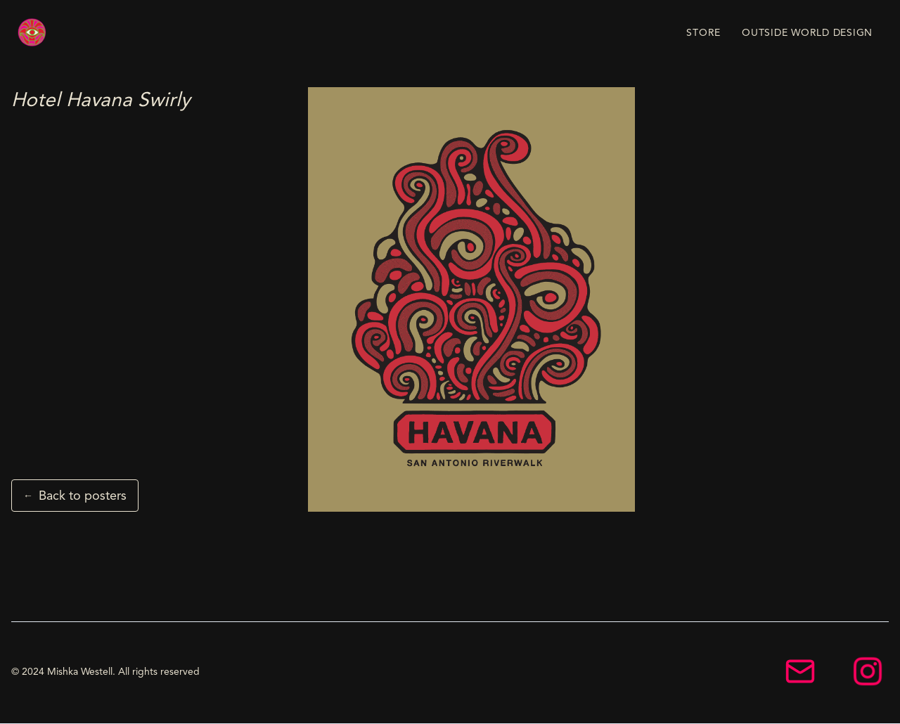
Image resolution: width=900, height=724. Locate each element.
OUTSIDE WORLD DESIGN (807, 32)
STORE (703, 32)
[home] (32, 32)
